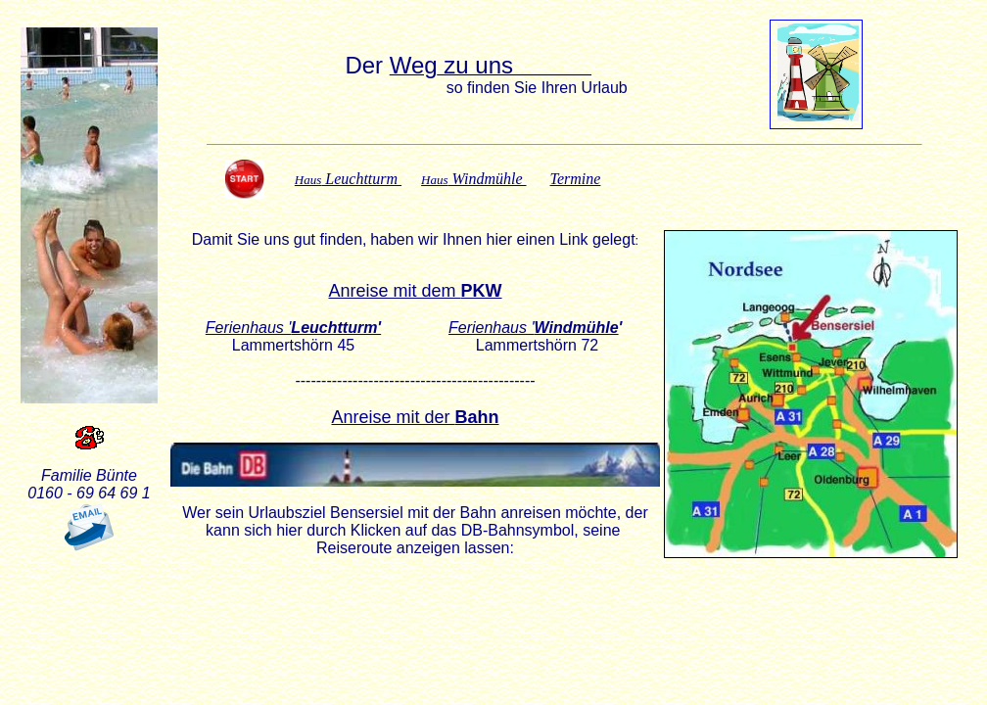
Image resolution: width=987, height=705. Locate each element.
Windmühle (473, 178)
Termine (575, 178)
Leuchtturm (348, 178)
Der (367, 65)
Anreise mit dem (414, 291)
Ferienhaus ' (533, 327)
